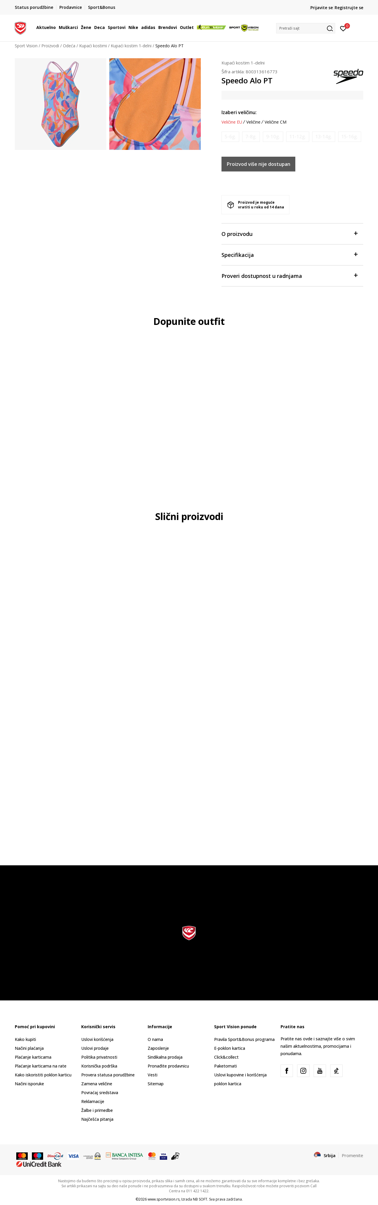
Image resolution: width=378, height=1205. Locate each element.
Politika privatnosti (99, 1057)
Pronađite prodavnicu (168, 1066)
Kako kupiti (25, 1039)
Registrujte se (349, 7)
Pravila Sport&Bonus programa (244, 1039)
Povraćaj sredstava (99, 1092)
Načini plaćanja (29, 1048)
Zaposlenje (158, 1048)
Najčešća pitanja (97, 1119)
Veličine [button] (253, 122)
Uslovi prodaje (95, 1048)
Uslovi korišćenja (97, 1039)
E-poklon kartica (229, 1048)
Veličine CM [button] (275, 122)
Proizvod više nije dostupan (258, 164)
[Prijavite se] (343, 28)
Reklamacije (92, 1101)
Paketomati (225, 1066)
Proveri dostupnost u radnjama (289, 275)
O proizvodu (289, 233)
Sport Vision (26, 45)
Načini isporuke (29, 1083)
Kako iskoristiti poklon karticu (43, 1075)
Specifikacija (289, 254)
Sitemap (156, 1083)
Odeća (69, 45)
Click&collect (226, 1057)
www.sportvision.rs (164, 1199)
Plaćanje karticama (33, 1057)
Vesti (152, 1075)
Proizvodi (50, 45)
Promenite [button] (352, 1155)
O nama (155, 1039)
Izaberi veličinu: (239, 112)
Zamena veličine (96, 1083)
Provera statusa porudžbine (108, 1075)
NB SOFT (200, 1199)
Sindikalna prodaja (165, 1057)
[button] (305, 28)
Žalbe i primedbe (97, 1110)
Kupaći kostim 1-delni (131, 45)
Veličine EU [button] (231, 122)
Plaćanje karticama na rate (40, 1066)
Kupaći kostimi (93, 45)
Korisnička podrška (99, 1066)
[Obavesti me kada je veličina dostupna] (230, 137)
